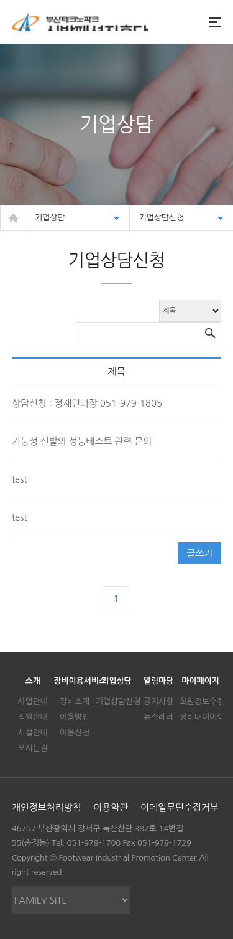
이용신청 (74, 733)
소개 (32, 681)
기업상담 (116, 681)
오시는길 (32, 748)
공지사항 (158, 701)
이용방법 (74, 717)
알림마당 (158, 681)
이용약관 (110, 807)
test (19, 479)
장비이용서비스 (79, 681)
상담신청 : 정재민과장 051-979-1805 (87, 403)
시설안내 (32, 733)
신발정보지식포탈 (80, 21)
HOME (13, 217)
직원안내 (32, 717)
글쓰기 (199, 553)
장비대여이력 (202, 717)
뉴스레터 (158, 717)
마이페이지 (200, 681)
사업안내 (32, 701)
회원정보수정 (202, 701)
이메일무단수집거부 (179, 807)
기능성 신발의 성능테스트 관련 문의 (82, 441)
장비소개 (74, 701)
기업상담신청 (118, 701)
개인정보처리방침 (46, 807)
